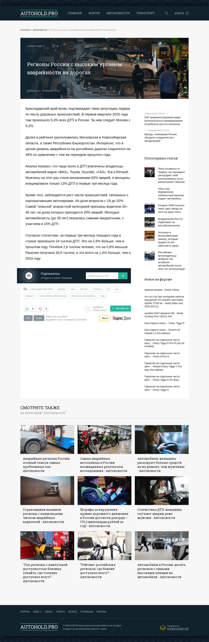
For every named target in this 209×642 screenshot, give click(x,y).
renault (30, 296)
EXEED (72, 611)
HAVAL (49, 611)
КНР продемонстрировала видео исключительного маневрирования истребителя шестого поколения (164, 118)
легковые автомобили (83, 296)
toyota (83, 289)
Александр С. (36, 46)
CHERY (60, 611)
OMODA (101, 611)
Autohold (25, 30)
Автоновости (118, 13)
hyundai (97, 289)
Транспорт (145, 13)
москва (62, 289)
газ (108, 289)
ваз (73, 289)
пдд (103, 296)
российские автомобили (53, 296)
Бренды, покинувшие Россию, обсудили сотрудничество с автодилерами (164, 135)
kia (117, 289)
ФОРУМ (25, 611)
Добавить (96, 309)
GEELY (37, 611)
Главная (75, 13)
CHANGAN (86, 611)
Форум (94, 13)
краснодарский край (41, 289)
